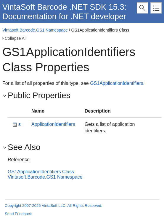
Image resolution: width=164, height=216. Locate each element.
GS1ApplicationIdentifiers (116, 83)
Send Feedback (18, 214)
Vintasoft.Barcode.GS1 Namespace (35, 30)
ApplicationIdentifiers (53, 124)
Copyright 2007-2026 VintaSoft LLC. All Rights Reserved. (53, 205)
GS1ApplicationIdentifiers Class (41, 171)
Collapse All (15, 38)
